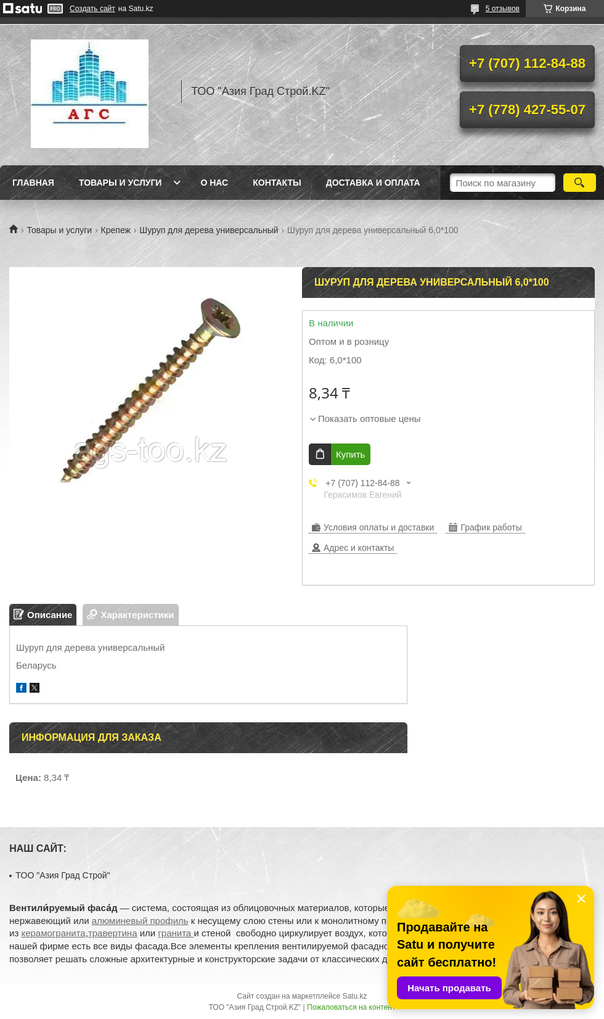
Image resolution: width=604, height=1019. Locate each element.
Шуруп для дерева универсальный (208, 230)
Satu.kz (354, 996)
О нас (214, 183)
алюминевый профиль (140, 920)
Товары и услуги (120, 183)
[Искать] (579, 182)
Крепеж (116, 230)
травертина (112, 933)
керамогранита (53, 933)
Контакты (277, 183)
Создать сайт (92, 8)
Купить (350, 454)
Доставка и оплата (373, 183)
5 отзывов (503, 8)
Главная (33, 183)
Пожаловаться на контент (351, 1007)
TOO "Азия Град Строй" (62, 875)
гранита (176, 933)
